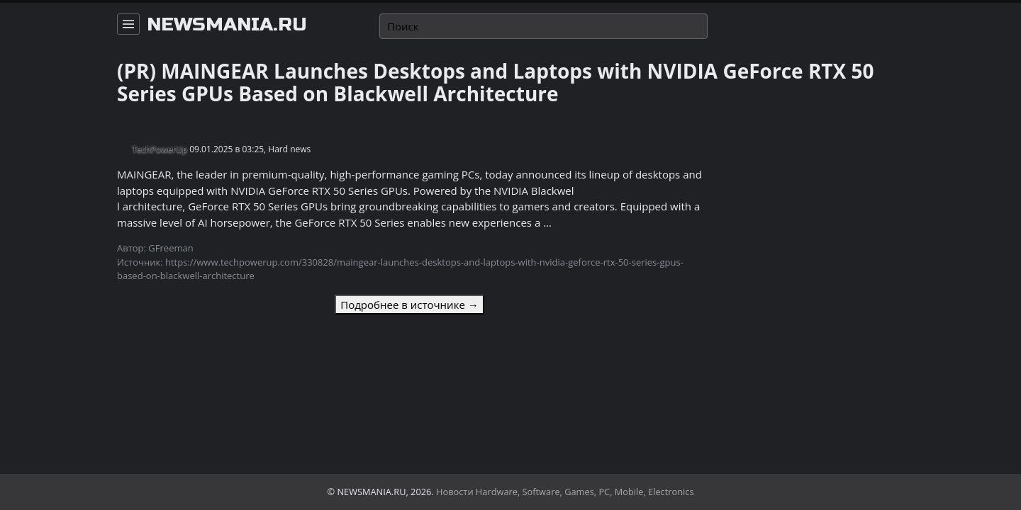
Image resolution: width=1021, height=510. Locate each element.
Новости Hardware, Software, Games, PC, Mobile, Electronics (565, 491)
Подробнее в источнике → (409, 305)
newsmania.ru (227, 24)
